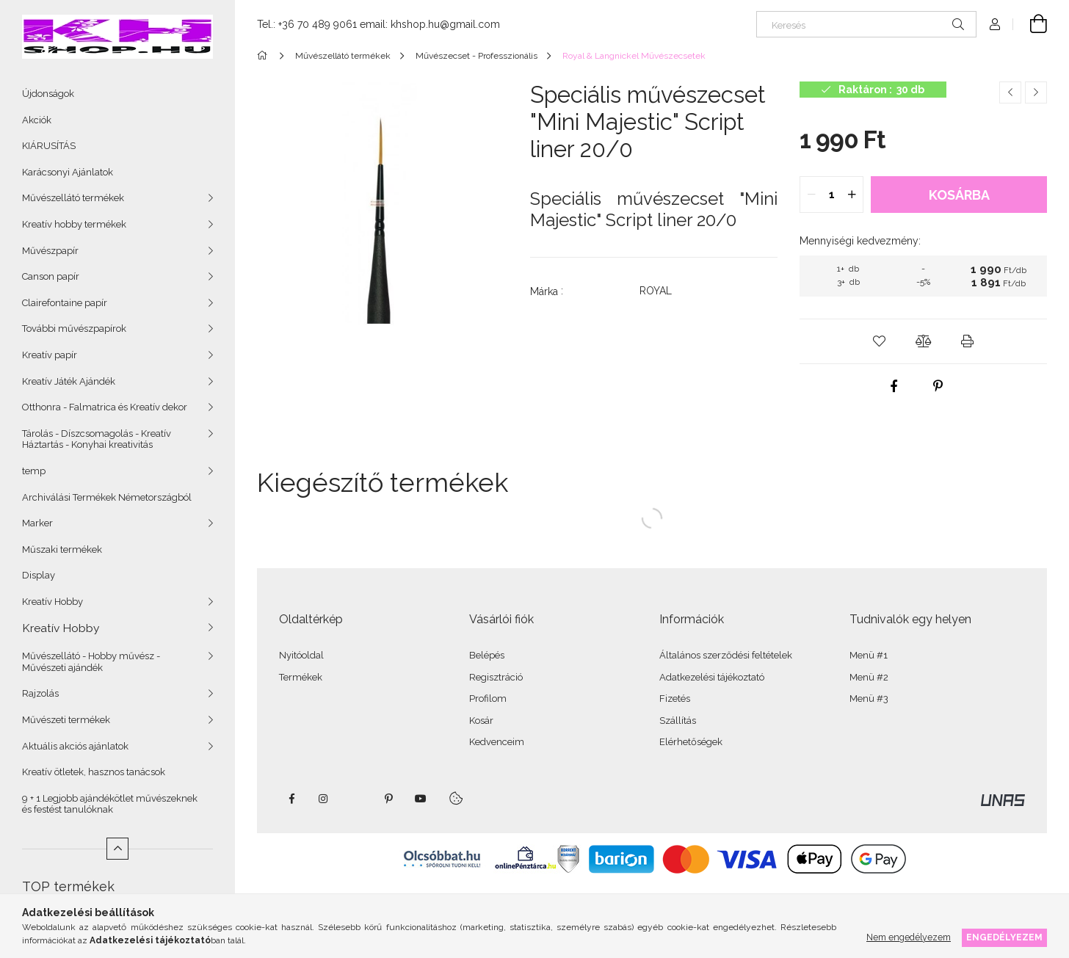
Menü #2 (868, 677)
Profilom (488, 698)
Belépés (486, 655)
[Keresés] (866, 24)
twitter (356, 798)
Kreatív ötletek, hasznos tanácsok (93, 771)
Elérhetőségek (690, 741)
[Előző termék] (1010, 92)
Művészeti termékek (66, 719)
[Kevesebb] (117, 849)
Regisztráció (496, 677)
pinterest (388, 798)
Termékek (300, 677)
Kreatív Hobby (52, 601)
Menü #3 (868, 698)
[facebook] (894, 386)
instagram (323, 798)
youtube (420, 798)
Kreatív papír (49, 354)
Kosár (481, 720)
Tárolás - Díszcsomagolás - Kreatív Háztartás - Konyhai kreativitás (96, 439)
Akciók (36, 120)
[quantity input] (831, 194)
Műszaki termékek (62, 549)
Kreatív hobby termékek (74, 224)
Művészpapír (50, 250)
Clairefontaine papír (64, 302)
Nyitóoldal (301, 655)
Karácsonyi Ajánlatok (67, 172)
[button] (879, 341)
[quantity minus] (811, 194)
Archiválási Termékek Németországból (107, 497)
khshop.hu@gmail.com (445, 24)
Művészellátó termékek (73, 197)
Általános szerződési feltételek (725, 655)
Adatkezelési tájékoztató (711, 677)
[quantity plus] (852, 194)
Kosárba (959, 195)
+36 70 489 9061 (317, 24)
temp (34, 470)
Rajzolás (40, 693)
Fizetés (674, 698)
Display (38, 575)
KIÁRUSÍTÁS (49, 145)
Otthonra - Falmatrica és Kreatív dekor (104, 407)
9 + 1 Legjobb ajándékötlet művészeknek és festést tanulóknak (110, 804)
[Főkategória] (264, 56)
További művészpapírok (74, 328)
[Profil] (994, 24)
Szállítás (677, 720)
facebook (291, 798)
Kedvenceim (496, 741)
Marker (37, 523)
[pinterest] (938, 386)
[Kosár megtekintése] (1030, 24)
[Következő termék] (1036, 92)
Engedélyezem (1004, 937)
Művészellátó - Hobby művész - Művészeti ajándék (91, 661)
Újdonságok (48, 93)
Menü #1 (868, 655)
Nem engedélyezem (908, 937)
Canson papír (50, 276)
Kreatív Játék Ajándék (68, 381)
